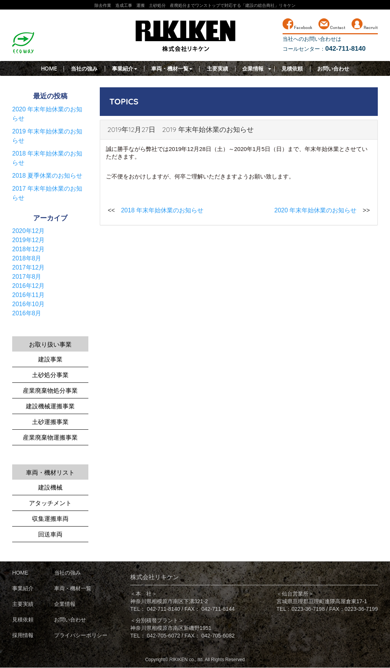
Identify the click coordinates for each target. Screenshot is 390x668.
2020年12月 (28, 231)
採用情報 (23, 635)
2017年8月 (27, 276)
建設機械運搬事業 (50, 406)
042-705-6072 (163, 636)
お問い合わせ (333, 68)
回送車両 (50, 534)
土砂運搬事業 (50, 422)
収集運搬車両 (50, 518)
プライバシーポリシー (80, 635)
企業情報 (253, 68)
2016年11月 (28, 295)
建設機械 (50, 487)
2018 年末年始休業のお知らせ (162, 210)
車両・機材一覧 (171, 68)
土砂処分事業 (50, 375)
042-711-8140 (163, 609)
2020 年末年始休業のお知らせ (315, 210)
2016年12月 (28, 286)
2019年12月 (28, 240)
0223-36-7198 (308, 609)
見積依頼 (292, 68)
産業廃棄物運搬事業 (50, 437)
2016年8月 (27, 313)
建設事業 (50, 359)
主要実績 (217, 68)
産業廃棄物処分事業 (50, 390)
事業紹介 (124, 68)
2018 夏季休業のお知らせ (47, 175)
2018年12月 (28, 249)
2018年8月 (27, 258)
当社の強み (84, 68)
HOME (49, 68)
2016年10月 (28, 304)
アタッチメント (50, 503)
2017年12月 (28, 267)
